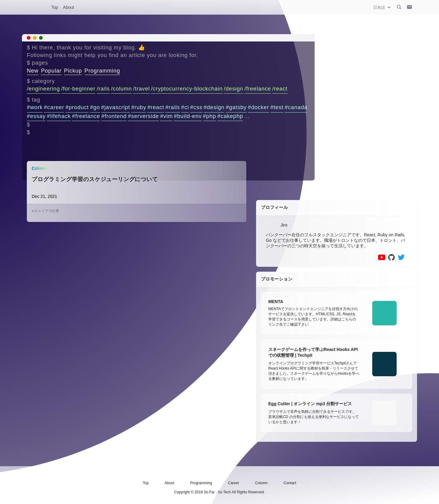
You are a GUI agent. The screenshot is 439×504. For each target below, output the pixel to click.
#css (196, 107)
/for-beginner (78, 89)
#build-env (188, 116)
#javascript (115, 107)
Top (54, 7)
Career (233, 483)
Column (261, 483)
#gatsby (236, 107)
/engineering (43, 89)
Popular (51, 71)
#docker (258, 107)
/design (233, 89)
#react (155, 107)
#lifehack (59, 116)
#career (54, 107)
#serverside (143, 116)
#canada (296, 107)
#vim (166, 116)
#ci (185, 107)
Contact (290, 483)
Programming (102, 71)
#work (35, 107)
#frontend (114, 116)
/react (279, 89)
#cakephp (230, 116)
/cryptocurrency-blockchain (187, 89)
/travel (141, 89)
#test (277, 107)
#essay (36, 116)
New (32, 71)
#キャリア (40, 211)
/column (121, 89)
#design (214, 107)
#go (95, 107)
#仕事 (54, 211)
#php (209, 116)
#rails (172, 107)
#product (77, 107)
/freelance (257, 89)
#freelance (86, 116)
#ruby (138, 107)
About (68, 7)
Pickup (73, 71)
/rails (103, 89)
